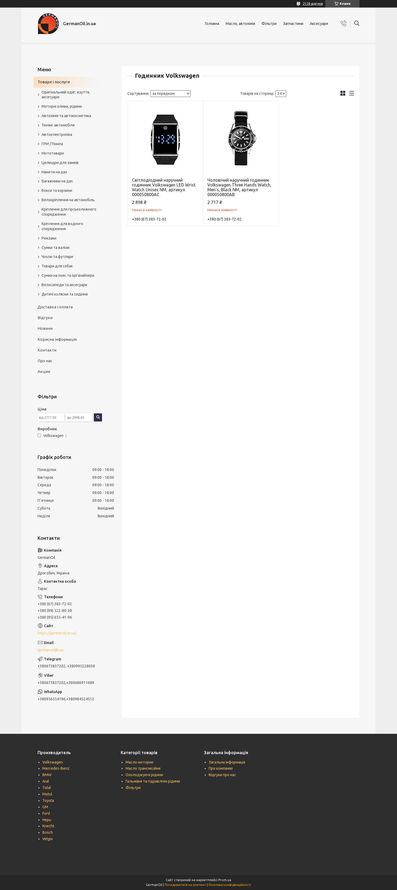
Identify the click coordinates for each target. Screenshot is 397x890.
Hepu (46, 820)
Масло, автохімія (240, 23)
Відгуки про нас (222, 775)
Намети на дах (54, 172)
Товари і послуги (54, 82)
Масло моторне (139, 762)
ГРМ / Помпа (52, 144)
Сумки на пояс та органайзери (68, 275)
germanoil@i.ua (50, 650)
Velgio (47, 839)
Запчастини (293, 23)
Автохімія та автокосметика (66, 116)
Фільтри (269, 23)
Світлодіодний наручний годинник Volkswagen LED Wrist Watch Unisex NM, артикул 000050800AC (164, 187)
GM (45, 807)
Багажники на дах (57, 181)
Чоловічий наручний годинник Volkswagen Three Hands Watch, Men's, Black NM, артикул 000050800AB (239, 187)
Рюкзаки (49, 238)
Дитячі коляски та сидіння (65, 294)
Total (46, 788)
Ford (46, 813)
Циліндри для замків (60, 162)
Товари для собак (57, 266)
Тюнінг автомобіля (58, 125)
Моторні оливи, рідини (62, 106)
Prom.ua (224, 880)
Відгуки (45, 317)
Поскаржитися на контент (185, 885)
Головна (212, 23)
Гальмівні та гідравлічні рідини (153, 781)
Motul (47, 794)
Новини (45, 328)
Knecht (48, 826)
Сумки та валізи (55, 247)
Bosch (47, 832)
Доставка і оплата (55, 307)
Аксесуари (319, 23)
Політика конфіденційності (229, 885)
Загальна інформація (227, 762)
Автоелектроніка (57, 134)
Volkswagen (52, 762)
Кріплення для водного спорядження (62, 226)
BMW (47, 775)
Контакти (47, 350)
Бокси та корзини (57, 190)
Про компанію (221, 768)
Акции (44, 371)
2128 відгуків (313, 3)
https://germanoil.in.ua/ (57, 633)
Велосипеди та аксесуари (64, 285)
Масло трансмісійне (143, 768)
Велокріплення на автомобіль (68, 200)
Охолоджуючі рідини (144, 775)
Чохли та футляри (57, 257)
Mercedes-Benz (55, 768)
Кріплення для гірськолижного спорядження (69, 211)
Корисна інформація (57, 339)
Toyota (48, 800)
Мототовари (53, 153)
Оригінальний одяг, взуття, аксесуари (66, 94)
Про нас (45, 360)
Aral (45, 781)
